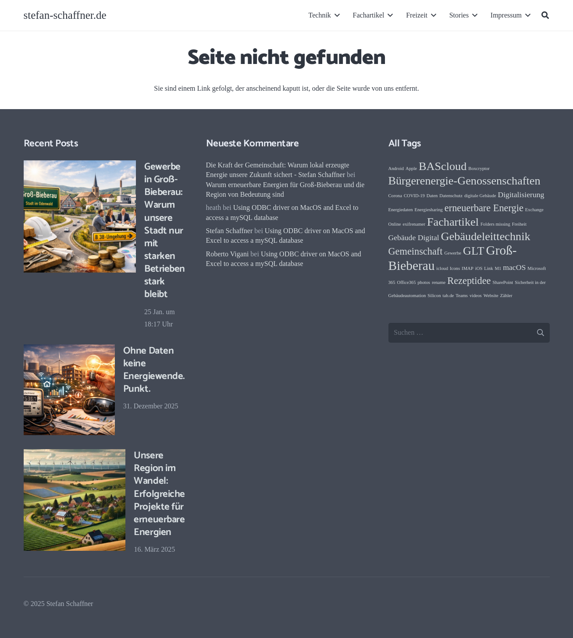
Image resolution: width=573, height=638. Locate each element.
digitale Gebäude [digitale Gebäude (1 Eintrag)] (480, 195)
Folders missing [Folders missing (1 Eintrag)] (495, 224)
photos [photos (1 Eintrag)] (424, 282)
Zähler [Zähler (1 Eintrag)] (506, 295)
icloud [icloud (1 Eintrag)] (442, 268)
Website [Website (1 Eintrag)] (491, 295)
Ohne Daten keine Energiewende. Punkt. (154, 369)
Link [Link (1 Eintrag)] (488, 268)
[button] (335, 15)
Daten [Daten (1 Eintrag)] (432, 195)
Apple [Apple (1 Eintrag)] (411, 168)
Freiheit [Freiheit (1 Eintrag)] (519, 224)
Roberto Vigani (227, 254)
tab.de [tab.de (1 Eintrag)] (448, 295)
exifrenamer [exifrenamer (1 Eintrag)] (414, 224)
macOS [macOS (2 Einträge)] (514, 267)
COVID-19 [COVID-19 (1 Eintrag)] (414, 195)
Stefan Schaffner (229, 230)
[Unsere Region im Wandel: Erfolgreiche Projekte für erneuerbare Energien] (74, 500)
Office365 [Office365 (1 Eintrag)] (406, 282)
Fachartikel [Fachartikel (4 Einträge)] (453, 222)
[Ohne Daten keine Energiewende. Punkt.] (69, 389)
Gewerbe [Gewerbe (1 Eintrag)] (453, 253)
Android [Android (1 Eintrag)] (396, 168)
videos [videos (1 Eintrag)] (476, 295)
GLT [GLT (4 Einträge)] (473, 251)
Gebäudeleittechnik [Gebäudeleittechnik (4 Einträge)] (485, 236)
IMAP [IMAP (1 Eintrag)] (467, 268)
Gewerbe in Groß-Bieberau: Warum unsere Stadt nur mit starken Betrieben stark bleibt (164, 230)
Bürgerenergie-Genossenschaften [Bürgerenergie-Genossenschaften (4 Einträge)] (464, 180)
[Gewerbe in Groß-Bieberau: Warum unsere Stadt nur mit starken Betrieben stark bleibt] (80, 216)
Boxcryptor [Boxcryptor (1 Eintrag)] (479, 168)
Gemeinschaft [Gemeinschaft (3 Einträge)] (415, 251)
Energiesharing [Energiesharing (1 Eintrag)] (429, 209)
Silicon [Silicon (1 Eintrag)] (434, 295)
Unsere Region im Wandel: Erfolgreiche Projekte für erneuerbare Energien (159, 493)
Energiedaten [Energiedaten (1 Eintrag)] (400, 209)
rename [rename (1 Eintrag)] (438, 282)
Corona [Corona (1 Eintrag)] (395, 195)
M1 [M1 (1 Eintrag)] (498, 268)
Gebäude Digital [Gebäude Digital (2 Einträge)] (413, 237)
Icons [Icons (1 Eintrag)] (455, 268)
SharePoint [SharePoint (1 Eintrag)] (502, 282)
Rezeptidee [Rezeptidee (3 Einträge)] (469, 280)
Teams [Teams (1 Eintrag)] (462, 295)
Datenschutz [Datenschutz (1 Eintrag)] (451, 195)
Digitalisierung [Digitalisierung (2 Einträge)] (521, 194)
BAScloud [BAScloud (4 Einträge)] (442, 166)
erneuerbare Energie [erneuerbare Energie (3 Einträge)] (484, 207)
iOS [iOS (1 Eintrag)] (479, 268)
